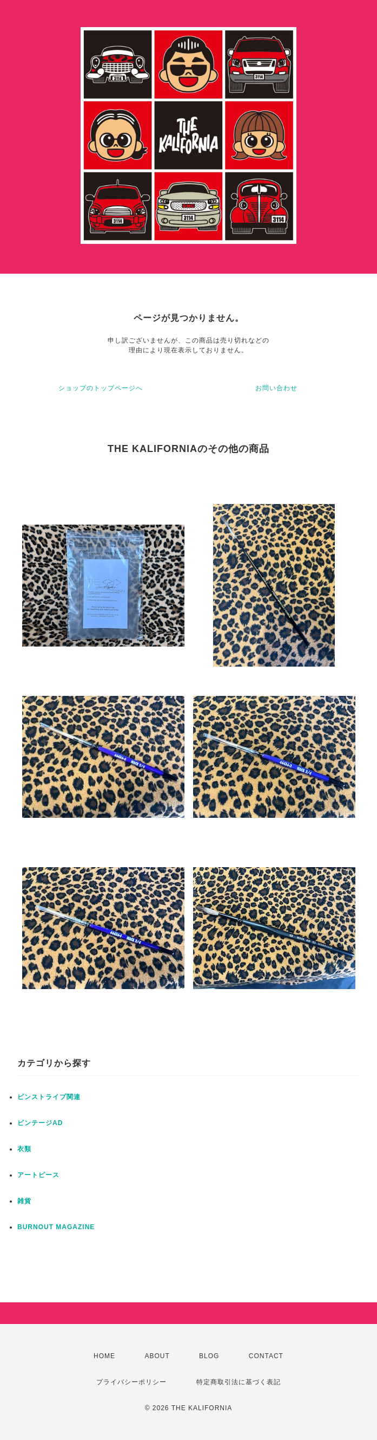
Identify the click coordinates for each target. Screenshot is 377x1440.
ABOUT (156, 1356)
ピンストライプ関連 (49, 1097)
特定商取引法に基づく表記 (238, 1382)
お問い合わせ (276, 388)
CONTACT (266, 1356)
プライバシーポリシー (131, 1382)
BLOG (209, 1356)
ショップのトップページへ (100, 388)
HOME (104, 1356)
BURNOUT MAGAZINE (56, 1227)
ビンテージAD (40, 1123)
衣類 (24, 1149)
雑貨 (24, 1201)
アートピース (38, 1175)
